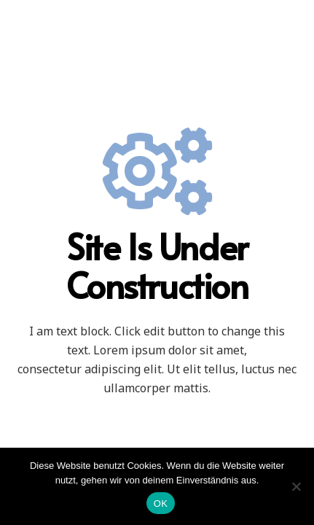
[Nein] (296, 486)
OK (161, 503)
